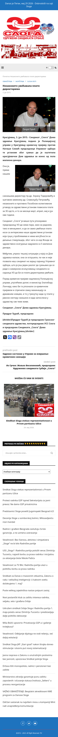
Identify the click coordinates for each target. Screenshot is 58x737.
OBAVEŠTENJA (7, 81)
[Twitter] (29, 723)
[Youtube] (35, 723)
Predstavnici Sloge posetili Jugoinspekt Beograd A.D (28, 511)
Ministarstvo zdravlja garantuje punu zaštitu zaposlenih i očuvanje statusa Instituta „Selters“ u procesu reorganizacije (27, 680)
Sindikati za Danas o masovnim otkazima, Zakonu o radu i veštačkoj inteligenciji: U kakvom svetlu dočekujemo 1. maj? (28, 579)
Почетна (6, 76)
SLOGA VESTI (31, 81)
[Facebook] (23, 723)
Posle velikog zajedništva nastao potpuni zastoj (26, 590)
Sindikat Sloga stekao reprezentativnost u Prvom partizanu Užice (29, 422)
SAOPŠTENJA (19, 81)
